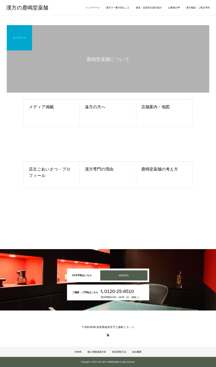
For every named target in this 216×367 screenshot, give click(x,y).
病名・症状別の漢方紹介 (149, 7)
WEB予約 (124, 275)
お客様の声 (174, 7)
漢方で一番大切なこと (118, 7)
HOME (78, 351)
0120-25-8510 (119, 291)
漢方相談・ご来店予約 (198, 7)
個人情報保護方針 (96, 351)
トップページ (93, 7)
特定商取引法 (119, 351)
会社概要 (136, 351)
